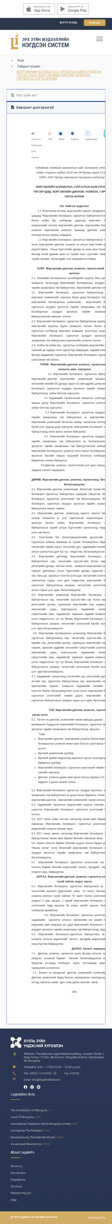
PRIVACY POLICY (21, 1193)
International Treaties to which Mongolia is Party (40, 1123)
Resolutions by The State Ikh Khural (33, 1137)
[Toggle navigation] (99, 39)
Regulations (18, 1179)
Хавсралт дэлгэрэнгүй (32, 107)
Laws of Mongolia (22, 1117)
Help (14, 1200)
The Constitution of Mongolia (29, 1110)
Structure (16, 1186)
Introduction (18, 1172)
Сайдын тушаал (28, 66)
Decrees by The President (26, 1130)
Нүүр (20, 60)
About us (16, 1166)
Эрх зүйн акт (24, 95)
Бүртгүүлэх (68, 22)
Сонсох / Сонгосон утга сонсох (36, 145)
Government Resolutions (26, 1144)
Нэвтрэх (94, 22)
